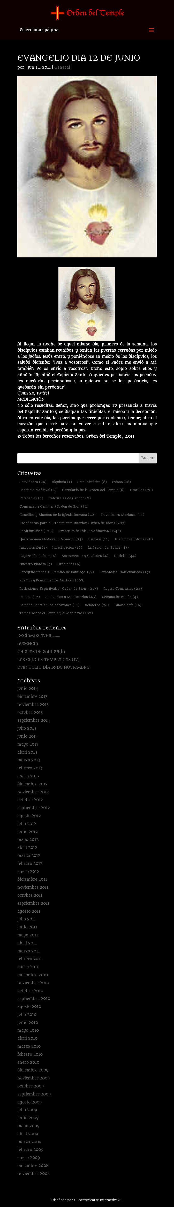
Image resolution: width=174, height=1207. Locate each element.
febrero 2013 (29, 768)
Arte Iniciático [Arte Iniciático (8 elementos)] (92, 482)
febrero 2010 (30, 1054)
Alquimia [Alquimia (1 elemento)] (62, 482)
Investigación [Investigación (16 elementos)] (67, 547)
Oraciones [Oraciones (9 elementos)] (68, 564)
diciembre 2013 (32, 697)
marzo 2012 (28, 856)
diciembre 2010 (32, 975)
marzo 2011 (28, 951)
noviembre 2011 (32, 887)
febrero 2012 (29, 864)
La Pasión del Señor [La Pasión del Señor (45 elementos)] (108, 547)
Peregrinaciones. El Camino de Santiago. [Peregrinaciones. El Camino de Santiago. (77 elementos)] (56, 572)
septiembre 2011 (33, 903)
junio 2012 (27, 832)
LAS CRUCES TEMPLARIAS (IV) (48, 660)
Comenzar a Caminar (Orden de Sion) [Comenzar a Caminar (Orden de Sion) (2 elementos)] (53, 506)
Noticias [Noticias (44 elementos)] (125, 556)
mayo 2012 (28, 840)
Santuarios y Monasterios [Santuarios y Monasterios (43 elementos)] (70, 597)
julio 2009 (27, 1110)
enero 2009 (28, 1158)
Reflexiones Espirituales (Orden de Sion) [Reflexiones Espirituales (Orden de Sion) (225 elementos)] (58, 588)
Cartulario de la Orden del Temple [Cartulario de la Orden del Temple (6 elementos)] (93, 490)
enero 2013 (28, 776)
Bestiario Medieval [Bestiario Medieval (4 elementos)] (38, 490)
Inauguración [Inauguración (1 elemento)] (33, 547)
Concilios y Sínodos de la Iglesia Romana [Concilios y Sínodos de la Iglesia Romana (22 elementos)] (57, 515)
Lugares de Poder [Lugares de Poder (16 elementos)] (37, 556)
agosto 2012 (29, 816)
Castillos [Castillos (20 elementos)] (141, 490)
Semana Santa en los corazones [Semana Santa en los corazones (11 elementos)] (49, 605)
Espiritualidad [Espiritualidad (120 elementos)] (36, 531)
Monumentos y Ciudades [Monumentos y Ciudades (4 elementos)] (85, 556)
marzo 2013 (28, 760)
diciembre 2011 (32, 879)
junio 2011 (27, 927)
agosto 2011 (28, 911)
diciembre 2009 (32, 1070)
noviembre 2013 (33, 705)
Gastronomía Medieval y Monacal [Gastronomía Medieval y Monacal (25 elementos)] (51, 539)
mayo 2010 (28, 1030)
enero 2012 (28, 872)
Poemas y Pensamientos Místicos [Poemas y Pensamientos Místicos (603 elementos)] (52, 580)
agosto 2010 (29, 1007)
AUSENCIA (27, 644)
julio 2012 (26, 824)
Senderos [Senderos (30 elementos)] (97, 605)
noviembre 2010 (33, 983)
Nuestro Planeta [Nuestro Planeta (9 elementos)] (35, 564)
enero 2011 (28, 967)
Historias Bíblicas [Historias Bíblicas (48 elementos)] (134, 539)
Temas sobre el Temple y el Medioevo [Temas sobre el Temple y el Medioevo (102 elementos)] (56, 613)
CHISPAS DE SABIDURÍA (41, 652)
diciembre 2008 (33, 1166)
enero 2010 (28, 1062)
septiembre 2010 (33, 999)
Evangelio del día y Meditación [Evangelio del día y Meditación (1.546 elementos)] (90, 531)
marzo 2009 (29, 1142)
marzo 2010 (29, 1046)
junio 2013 (27, 736)
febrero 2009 (30, 1150)
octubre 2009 (30, 1086)
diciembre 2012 (32, 784)
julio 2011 (26, 919)
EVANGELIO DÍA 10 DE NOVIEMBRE (53, 667)
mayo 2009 (28, 1126)
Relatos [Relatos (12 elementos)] (29, 597)
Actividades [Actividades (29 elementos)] (33, 482)
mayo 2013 (27, 744)
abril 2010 (27, 1038)
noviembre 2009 (33, 1078)
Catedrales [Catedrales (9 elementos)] (31, 498)
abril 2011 (27, 943)
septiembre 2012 (33, 808)
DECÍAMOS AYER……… (38, 636)
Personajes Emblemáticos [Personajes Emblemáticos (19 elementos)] (124, 572)
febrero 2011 (29, 959)
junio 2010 (27, 1023)
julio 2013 (26, 728)
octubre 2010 (30, 991)
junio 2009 (28, 1118)
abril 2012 (27, 848)
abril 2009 (27, 1134)
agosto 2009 (29, 1102)
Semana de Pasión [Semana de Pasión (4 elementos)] (120, 597)
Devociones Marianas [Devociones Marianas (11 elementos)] (122, 515)
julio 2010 (26, 1015)
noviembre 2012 (33, 792)
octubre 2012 (30, 800)
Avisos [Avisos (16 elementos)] (121, 482)
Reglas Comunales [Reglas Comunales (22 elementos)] (122, 588)
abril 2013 (27, 752)
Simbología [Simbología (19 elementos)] (128, 605)
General (62, 67)
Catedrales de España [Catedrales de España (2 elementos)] (70, 498)
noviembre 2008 (33, 1174)
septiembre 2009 (34, 1094)
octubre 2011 (29, 895)
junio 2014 (27, 689)
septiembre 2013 (33, 720)
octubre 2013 (30, 713)
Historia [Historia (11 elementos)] (98, 539)
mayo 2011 (27, 935)
